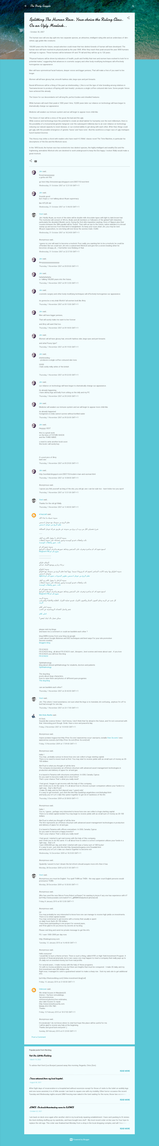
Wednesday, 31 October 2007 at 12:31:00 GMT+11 (59, 185)
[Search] (133, 7)
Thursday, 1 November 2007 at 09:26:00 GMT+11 (59, 417)
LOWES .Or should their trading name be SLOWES (51, 1107)
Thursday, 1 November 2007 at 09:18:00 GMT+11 (59, 328)
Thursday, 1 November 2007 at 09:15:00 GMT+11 (59, 304)
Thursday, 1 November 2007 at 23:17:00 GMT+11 (59, 708)
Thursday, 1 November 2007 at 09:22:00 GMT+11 (59, 375)
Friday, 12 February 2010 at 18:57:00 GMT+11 (57, 1012)
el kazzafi (43, 514)
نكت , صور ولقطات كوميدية (50, 542)
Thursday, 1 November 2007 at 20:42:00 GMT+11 (59, 691)
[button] (128, 18)
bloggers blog (44, 643)
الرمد (41, 603)
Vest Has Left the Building (40, 1055)
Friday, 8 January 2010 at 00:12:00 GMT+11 (56, 901)
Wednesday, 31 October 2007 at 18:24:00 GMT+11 (59, 232)
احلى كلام (43, 614)
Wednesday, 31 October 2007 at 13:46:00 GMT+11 (59, 207)
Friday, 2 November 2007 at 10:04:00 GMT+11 (57, 727)
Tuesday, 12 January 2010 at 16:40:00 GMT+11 (58, 943)
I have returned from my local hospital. (46, 1078)
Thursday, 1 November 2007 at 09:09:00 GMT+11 (59, 266)
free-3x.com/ (112, 738)
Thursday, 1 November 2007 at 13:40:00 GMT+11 (59, 507)
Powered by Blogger (79, 1139)
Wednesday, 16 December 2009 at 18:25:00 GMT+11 (60, 853)
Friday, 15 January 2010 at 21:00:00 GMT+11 (57, 982)
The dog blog (44, 681)
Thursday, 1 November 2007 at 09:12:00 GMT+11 (59, 283)
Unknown (43, 989)
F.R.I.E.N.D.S (43, 656)
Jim (40, 171)
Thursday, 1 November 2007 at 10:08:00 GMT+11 (59, 478)
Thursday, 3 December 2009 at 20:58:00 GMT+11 (59, 798)
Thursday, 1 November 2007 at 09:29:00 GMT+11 (59, 463)
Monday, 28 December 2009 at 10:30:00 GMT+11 (58, 884)
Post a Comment (39, 1037)
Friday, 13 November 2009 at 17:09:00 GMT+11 (58, 744)
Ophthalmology (45, 667)
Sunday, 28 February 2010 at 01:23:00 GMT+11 (58, 1031)
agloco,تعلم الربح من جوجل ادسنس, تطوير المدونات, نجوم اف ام (64, 576)
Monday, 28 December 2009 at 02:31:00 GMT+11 (58, 868)
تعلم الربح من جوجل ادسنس (50, 525)
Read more (125, 1071)
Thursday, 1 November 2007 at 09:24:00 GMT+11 (59, 396)
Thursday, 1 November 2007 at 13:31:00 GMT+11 (59, 492)
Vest (41, 214)
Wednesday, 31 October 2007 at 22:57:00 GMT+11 (59, 252)
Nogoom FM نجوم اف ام (49, 551)
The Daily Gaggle (40, 6)
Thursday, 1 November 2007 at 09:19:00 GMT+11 (59, 347)
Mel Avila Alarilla (45, 715)
